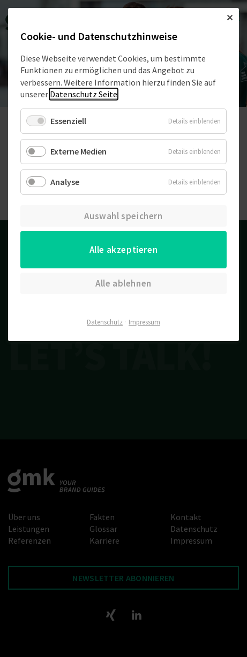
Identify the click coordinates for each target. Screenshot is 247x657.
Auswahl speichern (123, 216)
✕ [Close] (229, 17)
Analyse (64, 181)
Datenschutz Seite (83, 94)
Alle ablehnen (123, 283)
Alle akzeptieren (123, 250)
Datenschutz (105, 322)
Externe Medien (78, 151)
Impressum (144, 322)
